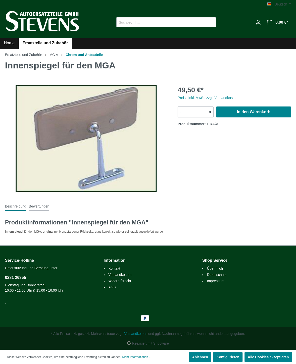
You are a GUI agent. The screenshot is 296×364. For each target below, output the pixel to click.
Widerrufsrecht (119, 281)
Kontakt (114, 268)
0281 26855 (15, 277)
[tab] (15, 206)
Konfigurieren (227, 357)
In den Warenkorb (253, 112)
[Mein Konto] (258, 22)
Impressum (215, 281)
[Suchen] (210, 22)
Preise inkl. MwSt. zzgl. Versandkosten (207, 98)
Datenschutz (216, 275)
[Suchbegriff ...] (160, 22)
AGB (112, 287)
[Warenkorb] (277, 22)
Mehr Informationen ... (136, 357)
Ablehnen (200, 357)
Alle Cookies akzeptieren (268, 357)
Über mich (215, 268)
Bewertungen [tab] (39, 206)
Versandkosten (120, 275)
